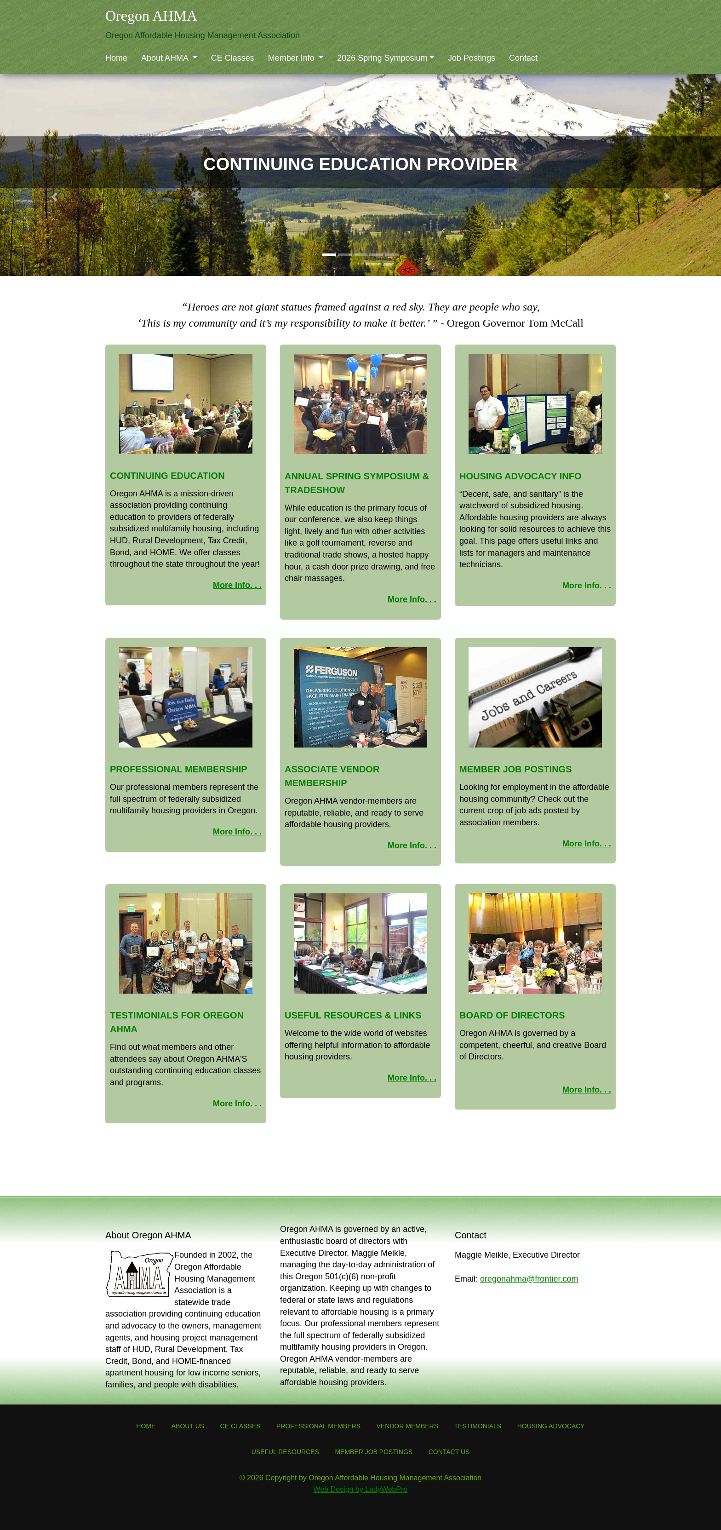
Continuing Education (167, 476)
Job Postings (471, 58)
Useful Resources (285, 1451)
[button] (54, 196)
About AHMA (165, 58)
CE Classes (232, 58)
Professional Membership (178, 769)
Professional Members (318, 1426)
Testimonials (478, 1426)
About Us (188, 1426)
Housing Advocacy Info (520, 476)
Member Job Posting (512, 769)
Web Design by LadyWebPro (361, 1489)
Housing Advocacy (551, 1426)
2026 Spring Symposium (382, 58)
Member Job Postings (373, 1451)
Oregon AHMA (151, 15)
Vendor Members (407, 1426)
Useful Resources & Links (353, 1015)
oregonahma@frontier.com (529, 1278)
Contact (523, 58)
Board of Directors (512, 1015)
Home (116, 58)
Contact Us (449, 1451)
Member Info (292, 58)
